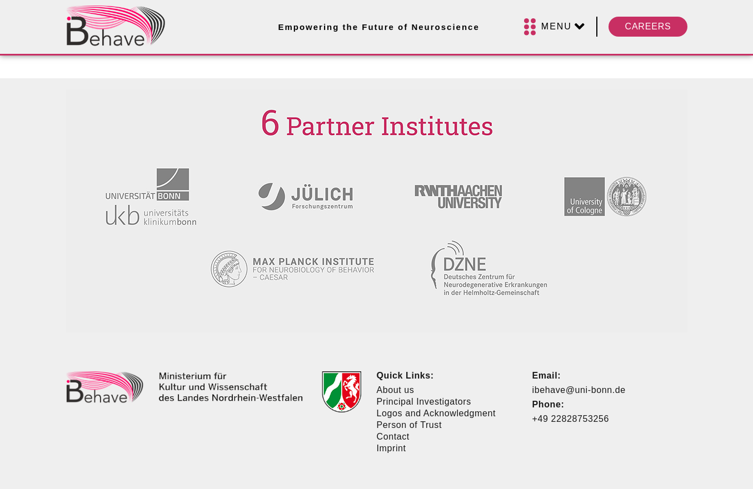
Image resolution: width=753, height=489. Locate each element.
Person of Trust (409, 425)
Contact (393, 436)
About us (396, 390)
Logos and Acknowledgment (436, 413)
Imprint (391, 448)
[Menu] (554, 27)
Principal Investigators (424, 401)
